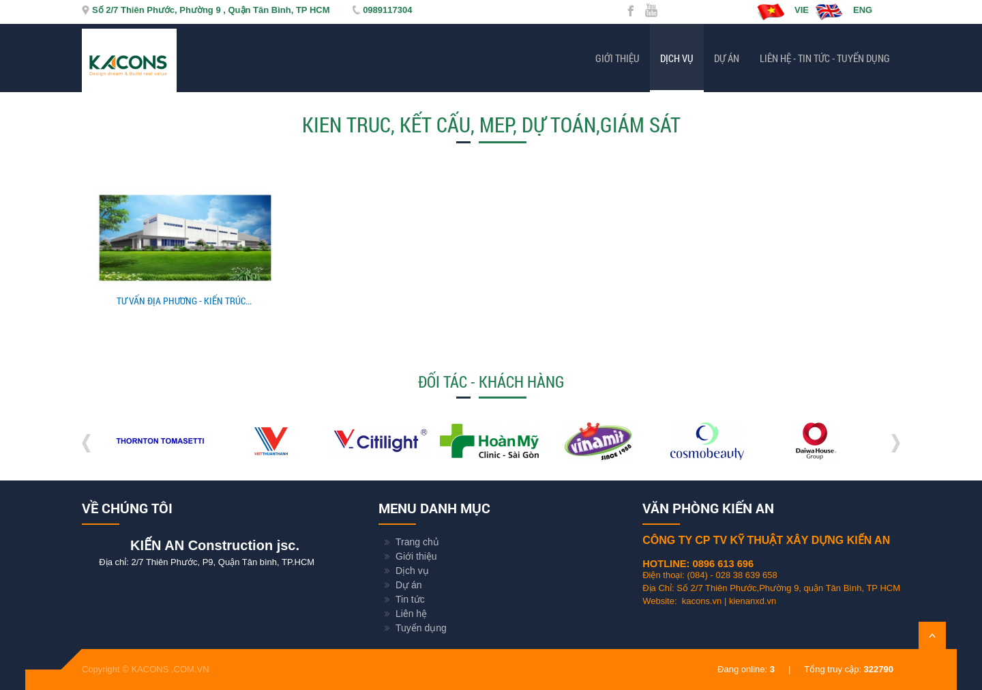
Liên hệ (411, 613)
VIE (783, 11)
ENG (844, 11)
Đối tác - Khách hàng (491, 381)
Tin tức (410, 599)
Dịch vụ (677, 58)
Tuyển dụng (421, 627)
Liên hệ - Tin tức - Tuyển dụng (825, 58)
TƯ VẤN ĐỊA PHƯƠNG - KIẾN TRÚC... (184, 300)
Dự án (726, 58)
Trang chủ (417, 541)
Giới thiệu (617, 58)
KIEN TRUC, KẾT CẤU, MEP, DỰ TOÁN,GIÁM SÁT (491, 124)
